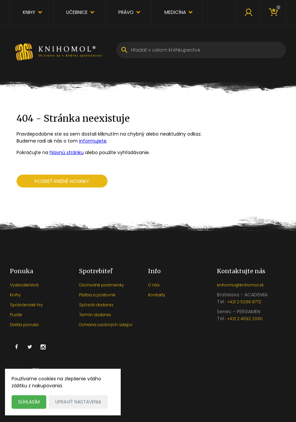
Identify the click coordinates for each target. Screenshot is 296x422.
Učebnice (77, 12)
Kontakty (156, 295)
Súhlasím (29, 402)
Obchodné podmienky (101, 285)
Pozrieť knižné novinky (62, 181)
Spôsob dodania (96, 305)
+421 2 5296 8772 (244, 302)
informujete (92, 141)
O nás (154, 285)
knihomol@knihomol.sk (240, 285)
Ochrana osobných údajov (106, 324)
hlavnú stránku (67, 152)
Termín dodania (95, 314)
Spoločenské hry (26, 305)
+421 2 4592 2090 (245, 318)
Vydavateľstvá (24, 285)
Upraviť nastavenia (78, 402)
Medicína (175, 12)
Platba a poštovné (97, 295)
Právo (126, 12)
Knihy (29, 12)
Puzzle (16, 314)
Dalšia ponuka (24, 324)
